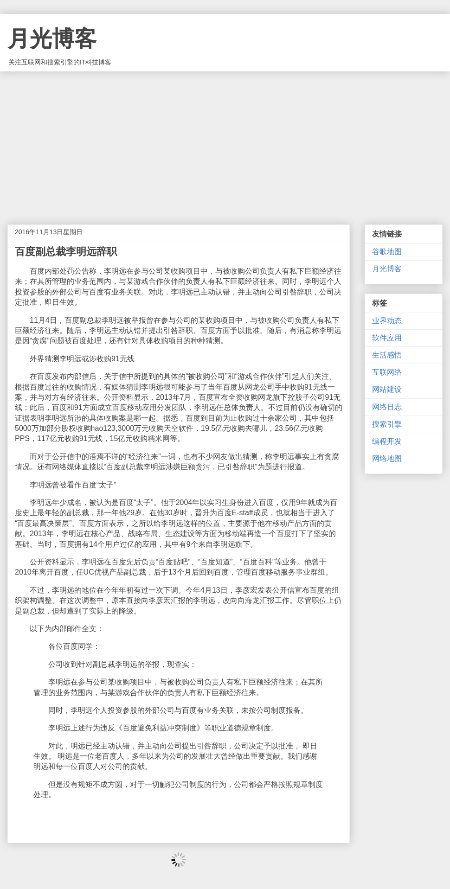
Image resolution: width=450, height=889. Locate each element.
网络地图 (387, 458)
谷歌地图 (387, 252)
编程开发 (387, 441)
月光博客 (51, 38)
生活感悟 (387, 355)
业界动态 (387, 321)
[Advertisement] (225, 141)
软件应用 (387, 338)
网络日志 (387, 407)
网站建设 (387, 389)
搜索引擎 (387, 424)
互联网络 (387, 372)
